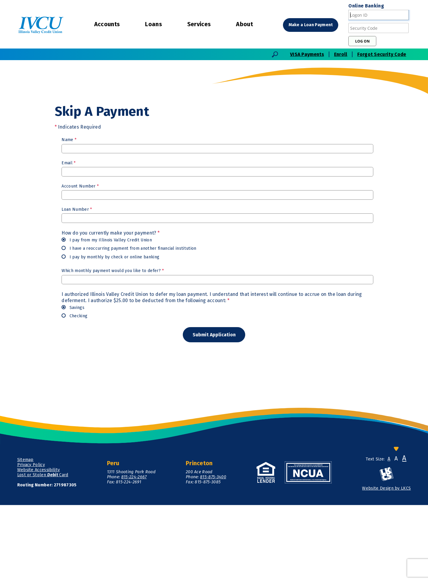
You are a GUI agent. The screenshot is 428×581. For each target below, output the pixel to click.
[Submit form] (214, 410)
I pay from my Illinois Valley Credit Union (107, 315)
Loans (153, 24)
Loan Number (77, 284)
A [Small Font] (389, 535)
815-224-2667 (134, 553)
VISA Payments (307, 54)
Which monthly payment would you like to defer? (113, 346)
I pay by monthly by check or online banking (110, 332)
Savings (73, 382)
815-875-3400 (213, 553)
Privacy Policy (31, 540)
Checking (74, 391)
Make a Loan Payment (311, 24)
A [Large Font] (404, 534)
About (244, 24)
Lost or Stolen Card (42, 550)
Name (69, 214)
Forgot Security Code (381, 54)
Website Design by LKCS (386, 564)
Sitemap (25, 535)
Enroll (340, 54)
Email (68, 237)
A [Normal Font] (396, 534)
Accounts (107, 24)
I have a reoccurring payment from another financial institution (129, 323)
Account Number (80, 261)
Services (199, 24)
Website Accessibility (38, 545)
